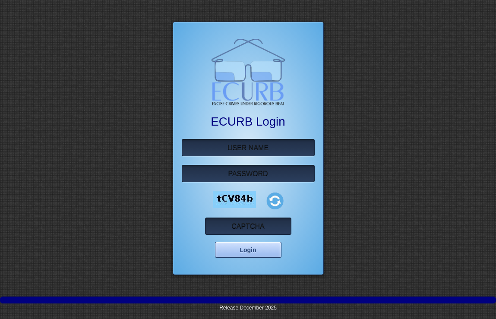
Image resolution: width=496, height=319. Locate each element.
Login (248, 249)
